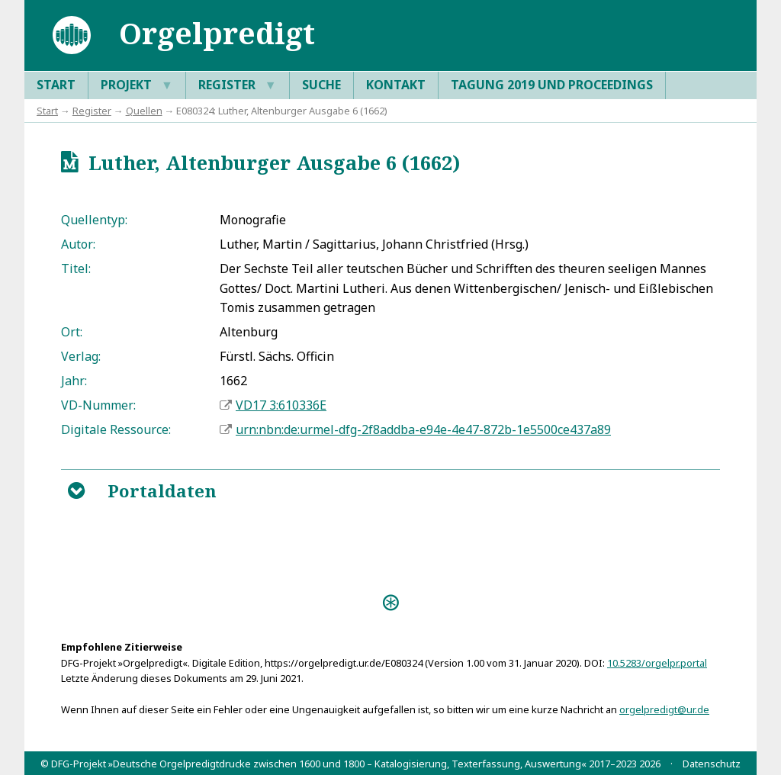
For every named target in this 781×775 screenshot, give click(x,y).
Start (56, 84)
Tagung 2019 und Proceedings (552, 84)
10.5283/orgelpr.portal (657, 663)
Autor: (78, 244)
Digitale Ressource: (116, 429)
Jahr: (74, 380)
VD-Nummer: (98, 405)
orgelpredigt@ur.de (664, 709)
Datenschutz (712, 763)
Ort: (71, 331)
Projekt (137, 85)
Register (237, 85)
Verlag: (81, 356)
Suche (321, 84)
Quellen (144, 110)
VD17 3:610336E (281, 405)
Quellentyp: (94, 219)
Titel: (76, 268)
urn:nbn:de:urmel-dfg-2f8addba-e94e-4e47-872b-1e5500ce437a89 (423, 429)
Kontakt (396, 84)
